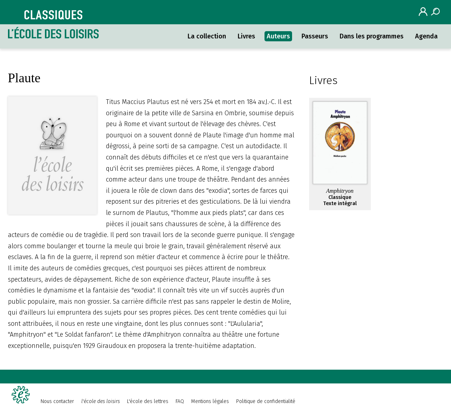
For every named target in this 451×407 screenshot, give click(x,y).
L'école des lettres (147, 401)
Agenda (426, 36)
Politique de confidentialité (265, 401)
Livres (246, 36)
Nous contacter (57, 401)
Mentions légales (210, 401)
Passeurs (315, 36)
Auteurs (278, 36)
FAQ (180, 401)
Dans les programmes (371, 36)
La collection (207, 36)
